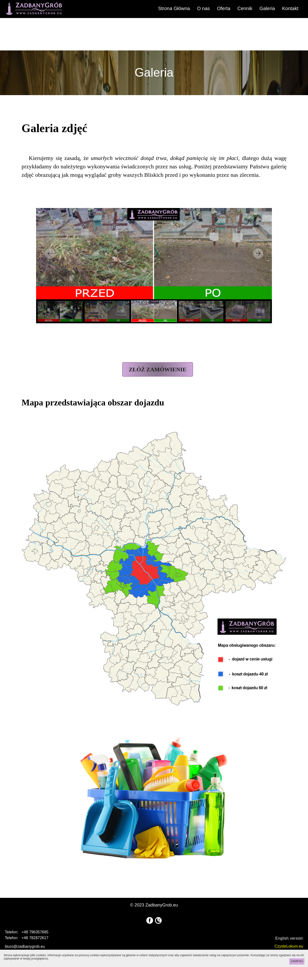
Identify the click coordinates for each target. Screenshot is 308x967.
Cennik (244, 8)
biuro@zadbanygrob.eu (25, 946)
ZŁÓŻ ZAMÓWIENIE (157, 369)
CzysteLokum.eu (289, 946)
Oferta (223, 8)
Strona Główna (174, 8)
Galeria (267, 8)
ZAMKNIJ (297, 961)
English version (289, 938)
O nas (203, 8)
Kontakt (290, 8)
